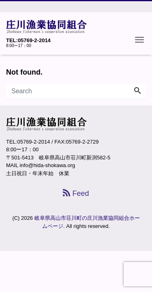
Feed (76, 193)
